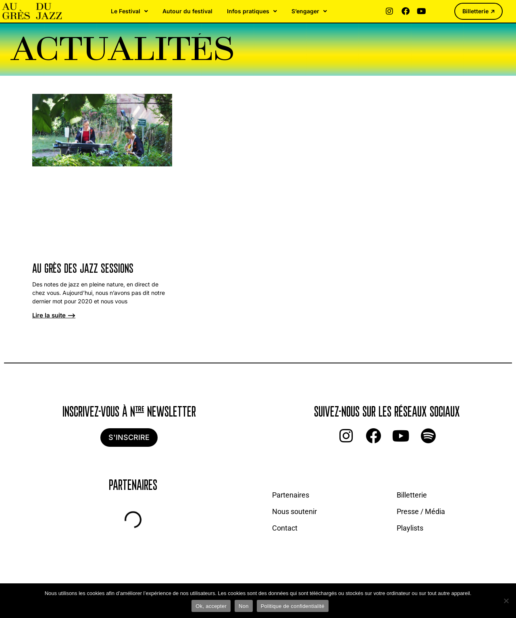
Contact (285, 528)
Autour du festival (187, 11)
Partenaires (290, 495)
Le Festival (129, 11)
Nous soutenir (294, 511)
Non (244, 606)
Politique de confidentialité (293, 606)
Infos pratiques (252, 11)
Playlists (410, 528)
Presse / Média (421, 511)
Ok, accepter (211, 606)
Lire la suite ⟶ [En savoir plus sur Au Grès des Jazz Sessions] (53, 315)
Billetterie (412, 495)
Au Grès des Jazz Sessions (82, 269)
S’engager (309, 11)
